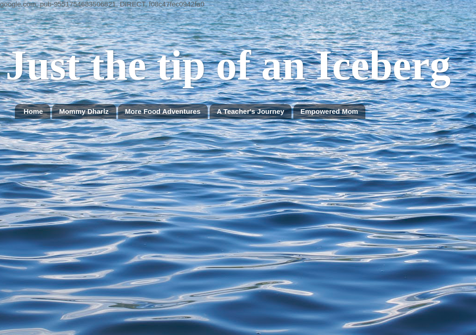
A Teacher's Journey (250, 111)
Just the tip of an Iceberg (228, 65)
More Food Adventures (163, 111)
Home (33, 111)
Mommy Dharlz (84, 111)
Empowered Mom (329, 111)
